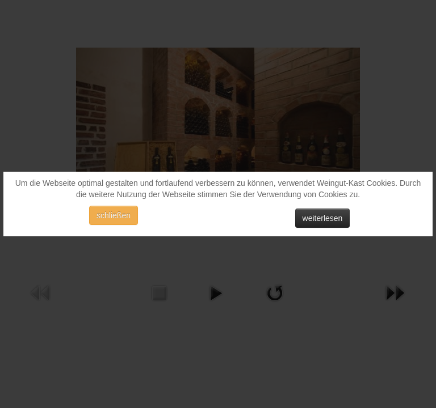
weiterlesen (323, 218)
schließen (114, 215)
